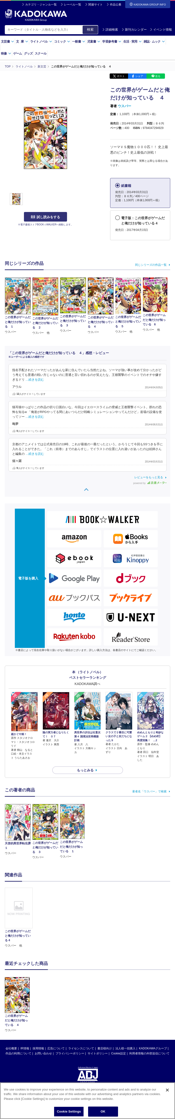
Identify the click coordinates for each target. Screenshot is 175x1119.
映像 (6, 53)
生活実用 (132, 41)
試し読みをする (45, 217)
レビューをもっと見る (148, 477)
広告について (56, 1012)
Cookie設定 (118, 1017)
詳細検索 (110, 29)
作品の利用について (18, 1017)
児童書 (93, 41)
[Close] (167, 1090)
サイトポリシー (98, 1017)
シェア (139, 76)
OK (103, 1111)
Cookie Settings (69, 1111)
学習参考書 (111, 41)
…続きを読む (35, 379)
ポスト (121, 76)
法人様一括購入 (125, 1012)
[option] (19, 918)
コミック (62, 41)
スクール (40, 53)
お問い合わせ (43, 1017)
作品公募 (115, 4)
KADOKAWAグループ (153, 1012)
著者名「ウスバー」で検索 (149, 791)
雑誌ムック (154, 41)
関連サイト (95, 4)
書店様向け (104, 1012)
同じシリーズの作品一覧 (151, 265)
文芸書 (7, 41)
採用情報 (38, 1012)
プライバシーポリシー (70, 1017)
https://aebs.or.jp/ (70, 1062)
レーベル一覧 (72, 4)
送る (157, 76)
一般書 (78, 41)
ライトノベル (41, 41)
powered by (150, 483)
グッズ (28, 53)
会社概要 (11, 1012)
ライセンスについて (81, 1012)
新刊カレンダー (134, 29)
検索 (90, 29)
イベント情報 (161, 29)
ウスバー (124, 106)
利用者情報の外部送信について (149, 1017)
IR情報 (25, 1012)
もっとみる (85, 770)
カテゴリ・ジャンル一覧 (41, 4)
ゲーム (17, 53)
